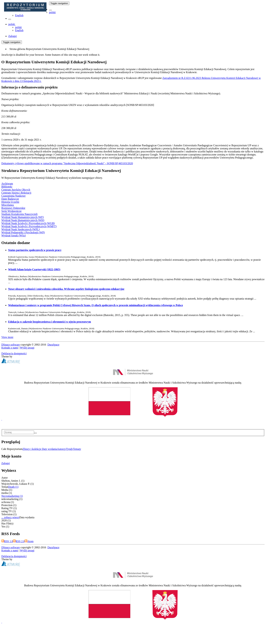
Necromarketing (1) (12, 496)
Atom (29, 541)
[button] (50, 10)
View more (7, 337)
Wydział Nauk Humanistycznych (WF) (22, 217)
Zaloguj (5, 463)
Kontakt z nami (9, 347)
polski (52, 12)
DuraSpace (53, 344)
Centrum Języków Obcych (15, 189)
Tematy (77, 449)
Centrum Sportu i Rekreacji (16, 192)
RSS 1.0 (7, 541)
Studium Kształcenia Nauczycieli (19, 214)
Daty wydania (49, 449)
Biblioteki (6, 186)
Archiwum (7, 183)
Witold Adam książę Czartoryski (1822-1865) (34, 269)
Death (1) (13, 486)
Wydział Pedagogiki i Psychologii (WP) (23, 232)
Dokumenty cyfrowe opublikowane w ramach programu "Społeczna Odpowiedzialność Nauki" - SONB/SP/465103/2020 (67, 163)
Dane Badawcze (10, 198)
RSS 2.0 (18, 541)
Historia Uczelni (10, 201)
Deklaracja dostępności (14, 353)
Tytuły (69, 449)
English (19, 15)
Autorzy (61, 449)
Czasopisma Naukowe (13, 195)
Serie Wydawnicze (11, 211)
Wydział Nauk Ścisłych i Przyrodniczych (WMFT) (29, 226)
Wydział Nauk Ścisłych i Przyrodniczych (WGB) (28, 223)
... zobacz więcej (10, 517)
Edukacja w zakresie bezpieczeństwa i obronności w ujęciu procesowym (49, 321)
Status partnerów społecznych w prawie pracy (34, 250)
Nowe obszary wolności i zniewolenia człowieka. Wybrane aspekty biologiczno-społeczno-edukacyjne (66, 288)
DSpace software (10, 344)
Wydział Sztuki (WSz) (13, 235)
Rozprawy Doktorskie (13, 208)
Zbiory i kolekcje (32, 449)
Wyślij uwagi (27, 347)
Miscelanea (7, 204)
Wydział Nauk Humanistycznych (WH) (22, 220)
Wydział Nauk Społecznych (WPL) (20, 229)
